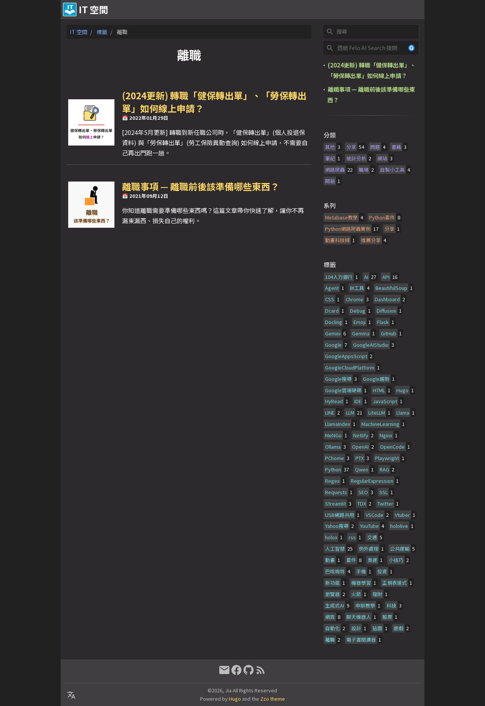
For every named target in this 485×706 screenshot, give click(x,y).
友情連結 (355, 9)
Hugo (235, 698)
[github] (248, 672)
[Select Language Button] (276, 9)
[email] (224, 672)
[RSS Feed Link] (261, 672)
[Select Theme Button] (295, 9)
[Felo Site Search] (370, 48)
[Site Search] (377, 31)
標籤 (102, 32)
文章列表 (409, 9)
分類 (330, 134)
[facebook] (236, 672)
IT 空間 (78, 32)
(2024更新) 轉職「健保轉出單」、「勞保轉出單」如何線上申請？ (214, 102)
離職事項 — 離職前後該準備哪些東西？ (200, 186)
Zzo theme (272, 698)
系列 (330, 205)
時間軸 (382, 9)
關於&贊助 (322, 9)
